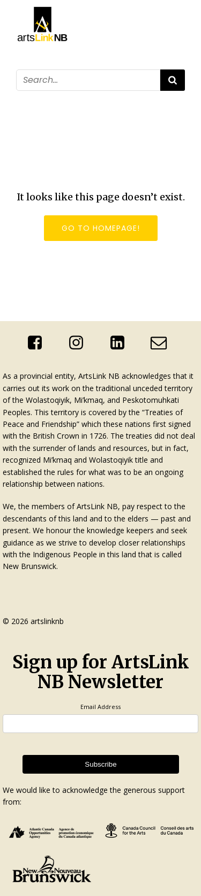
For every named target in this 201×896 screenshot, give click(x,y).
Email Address (100, 707)
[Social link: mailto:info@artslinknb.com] (162, 343)
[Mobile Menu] (178, 97)
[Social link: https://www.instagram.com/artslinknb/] (80, 343)
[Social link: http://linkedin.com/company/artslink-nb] (121, 343)
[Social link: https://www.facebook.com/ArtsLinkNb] (38, 343)
